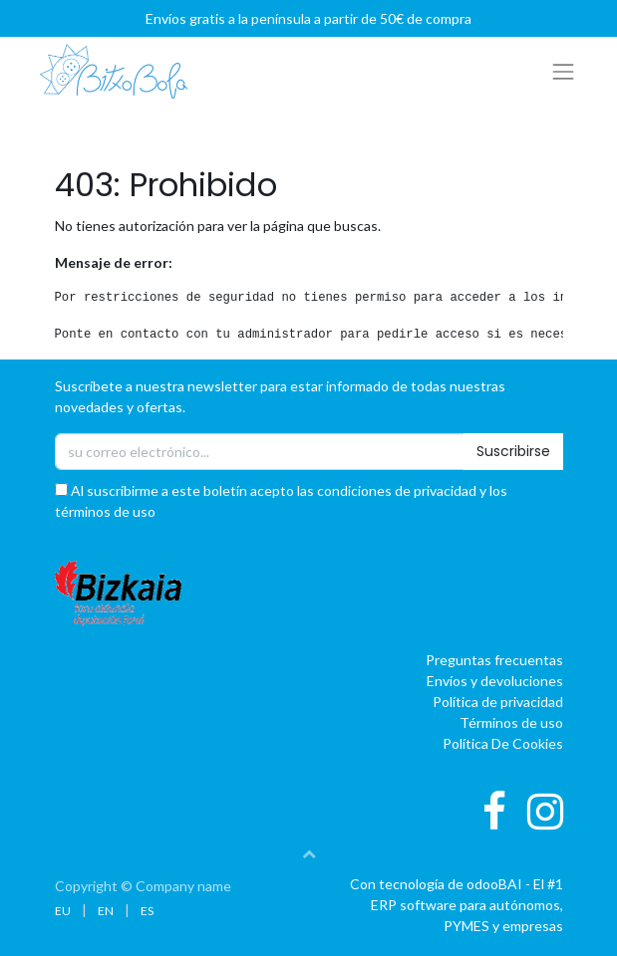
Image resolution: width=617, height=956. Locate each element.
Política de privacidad (498, 701)
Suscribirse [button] (513, 451)
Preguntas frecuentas (494, 659)
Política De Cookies (503, 743)
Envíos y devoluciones (495, 680)
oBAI (495, 883)
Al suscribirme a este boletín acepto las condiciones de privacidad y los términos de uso (281, 501)
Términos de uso (511, 722)
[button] (309, 853)
